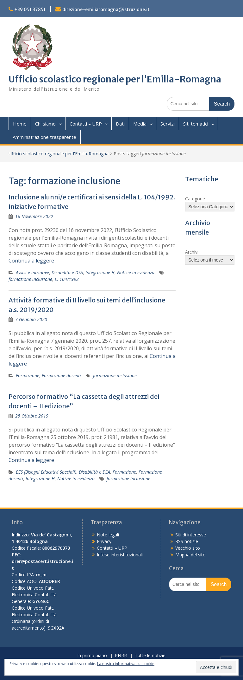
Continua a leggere (31, 260)
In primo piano (92, 656)
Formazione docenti (61, 375)
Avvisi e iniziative (32, 272)
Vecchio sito (187, 548)
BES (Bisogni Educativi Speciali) (46, 472)
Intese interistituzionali (120, 555)
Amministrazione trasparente (44, 137)
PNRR (121, 656)
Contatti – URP (86, 123)
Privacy (104, 541)
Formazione (27, 375)
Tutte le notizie (150, 656)
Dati (120, 123)
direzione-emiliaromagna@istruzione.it (106, 9)
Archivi (191, 252)
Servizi (167, 123)
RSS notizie (186, 541)
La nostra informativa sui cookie (125, 663)
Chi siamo (45, 123)
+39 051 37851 (30, 9)
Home (20, 123)
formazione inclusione (30, 279)
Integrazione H (100, 272)
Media (139, 123)
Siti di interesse (190, 535)
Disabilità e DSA (67, 272)
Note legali (108, 535)
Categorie (195, 199)
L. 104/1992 (67, 279)
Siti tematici (195, 123)
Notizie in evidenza (135, 272)
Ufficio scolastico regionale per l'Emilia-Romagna (115, 79)
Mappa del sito (190, 555)
